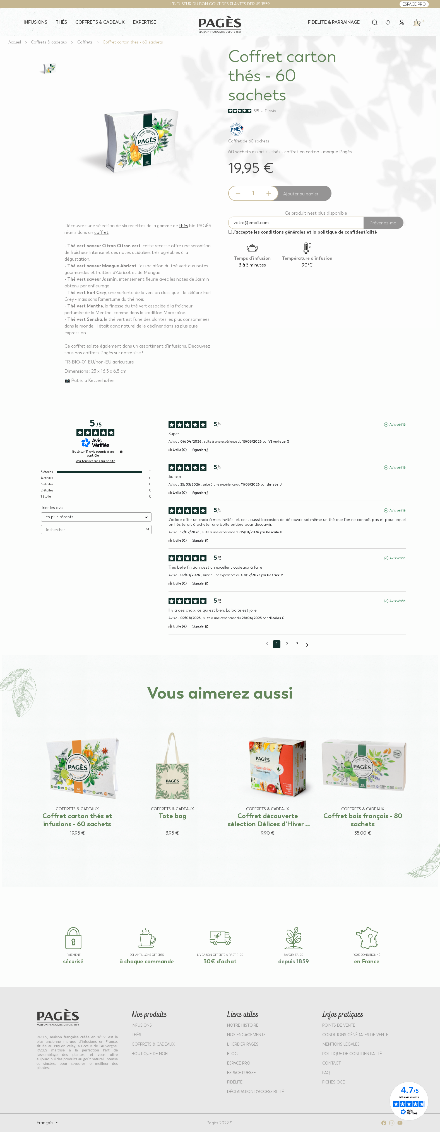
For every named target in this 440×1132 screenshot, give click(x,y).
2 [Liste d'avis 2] (287, 644)
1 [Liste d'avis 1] (276, 644)
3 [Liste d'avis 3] (297, 644)
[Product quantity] (253, 193)
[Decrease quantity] (238, 193)
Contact (331, 1063)
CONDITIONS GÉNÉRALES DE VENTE (355, 1034)
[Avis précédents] (267, 643)
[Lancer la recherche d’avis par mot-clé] (148, 529)
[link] (401, 22)
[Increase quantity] (269, 193)
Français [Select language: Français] (45, 1122)
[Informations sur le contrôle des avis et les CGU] (121, 452)
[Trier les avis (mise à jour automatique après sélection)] (96, 517)
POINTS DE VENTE (338, 1025)
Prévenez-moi (383, 223)
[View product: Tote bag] (172, 774)
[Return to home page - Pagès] (220, 24)
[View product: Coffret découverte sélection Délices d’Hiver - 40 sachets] (267, 774)
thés (183, 225)
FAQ (326, 1072)
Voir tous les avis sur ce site (95, 461)
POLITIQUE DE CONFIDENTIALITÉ (352, 1053)
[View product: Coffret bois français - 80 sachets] (362, 774)
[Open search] (374, 22)
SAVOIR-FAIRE (293, 955)
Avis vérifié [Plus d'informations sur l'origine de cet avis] (397, 424)
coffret (101, 232)
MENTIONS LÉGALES (341, 1044)
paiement (73, 955)
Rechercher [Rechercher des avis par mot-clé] (93, 529)
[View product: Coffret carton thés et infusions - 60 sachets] (77, 774)
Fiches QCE (333, 1082)
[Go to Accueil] (14, 42)
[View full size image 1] (49, 68)
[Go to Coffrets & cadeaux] (49, 42)
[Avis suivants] (307, 644)
